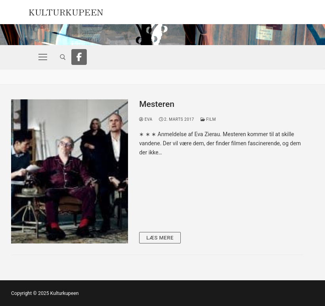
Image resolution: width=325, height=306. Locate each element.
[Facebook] (79, 57)
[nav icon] (42, 57)
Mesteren (156, 104)
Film (208, 119)
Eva (145, 119)
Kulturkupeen (66, 11)
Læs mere (160, 238)
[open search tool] (63, 57)
